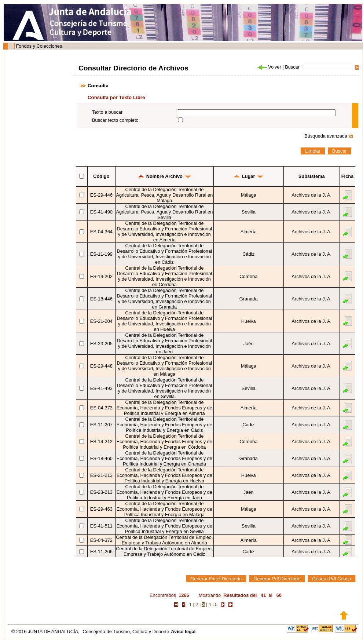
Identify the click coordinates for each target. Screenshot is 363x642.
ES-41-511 (101, 526)
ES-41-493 (101, 388)
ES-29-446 (101, 195)
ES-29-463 (101, 509)
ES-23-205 (101, 343)
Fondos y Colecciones (39, 46)
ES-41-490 (101, 212)
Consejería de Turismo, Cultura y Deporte (125, 631)
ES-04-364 (101, 231)
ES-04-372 (101, 540)
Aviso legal (183, 631)
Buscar (292, 67)
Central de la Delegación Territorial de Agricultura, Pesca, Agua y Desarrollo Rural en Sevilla (164, 212)
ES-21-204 (101, 321)
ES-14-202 (101, 276)
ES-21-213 (101, 475)
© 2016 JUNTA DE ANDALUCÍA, (46, 631)
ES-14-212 (101, 441)
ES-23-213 (101, 492)
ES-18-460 (101, 458)
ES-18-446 (101, 299)
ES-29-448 (101, 366)
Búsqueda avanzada (325, 136)
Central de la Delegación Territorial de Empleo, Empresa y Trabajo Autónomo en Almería (164, 540)
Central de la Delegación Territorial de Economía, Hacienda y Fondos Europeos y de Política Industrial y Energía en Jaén (164, 492)
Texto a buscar (107, 112)
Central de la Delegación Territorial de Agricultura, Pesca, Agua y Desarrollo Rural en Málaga (164, 195)
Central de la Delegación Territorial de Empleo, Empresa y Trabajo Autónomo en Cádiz (164, 551)
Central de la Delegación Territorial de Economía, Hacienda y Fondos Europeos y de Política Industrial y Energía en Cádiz (164, 424)
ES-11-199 (101, 254)
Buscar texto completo (115, 120)
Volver (268, 67)
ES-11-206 (101, 551)
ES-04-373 (101, 408)
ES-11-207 (101, 424)
